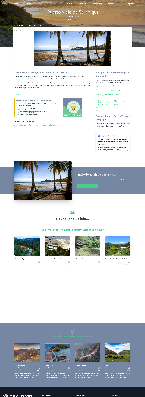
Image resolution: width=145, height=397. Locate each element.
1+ (97, 109)
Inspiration (70, 4)
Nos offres (111, 4)
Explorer (87, 186)
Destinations (83, 4)
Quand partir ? (98, 4)
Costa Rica (22, 25)
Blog (121, 4)
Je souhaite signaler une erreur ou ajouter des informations (37, 125)
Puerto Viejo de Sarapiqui (35, 25)
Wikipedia (18, 95)
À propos (131, 4)
